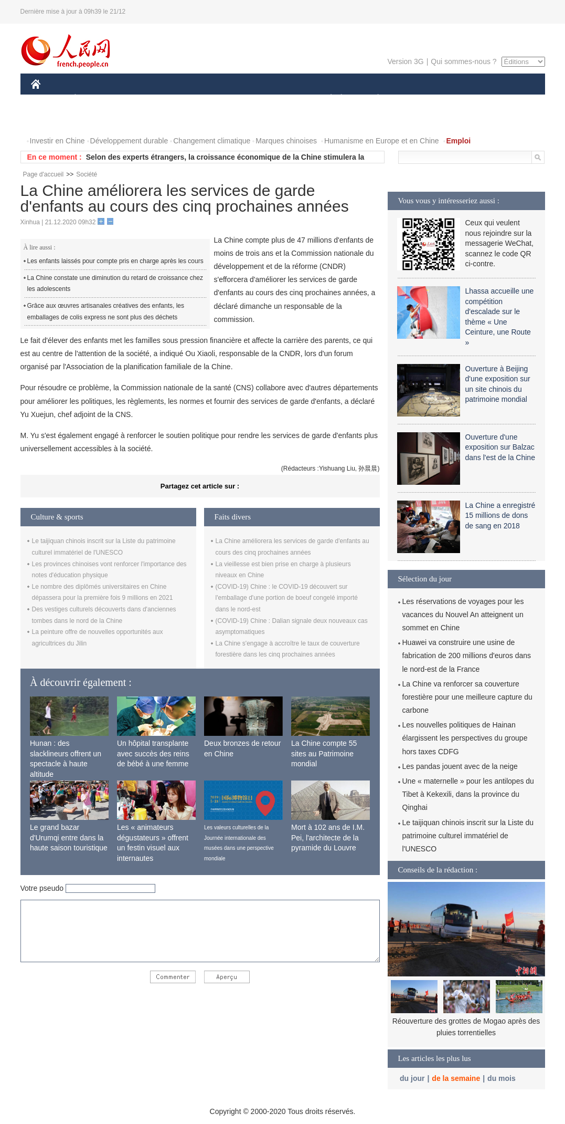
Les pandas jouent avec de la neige (460, 766)
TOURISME (459, 99)
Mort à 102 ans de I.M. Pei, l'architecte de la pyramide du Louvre (328, 837)
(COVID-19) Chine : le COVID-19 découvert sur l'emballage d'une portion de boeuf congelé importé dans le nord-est (287, 598)
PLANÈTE (372, 99)
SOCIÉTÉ (326, 99)
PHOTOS (52, 120)
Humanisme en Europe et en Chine (381, 141)
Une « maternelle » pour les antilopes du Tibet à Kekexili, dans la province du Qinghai (468, 794)
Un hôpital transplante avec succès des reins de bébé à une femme (153, 753)
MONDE (142, 99)
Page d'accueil (43, 174)
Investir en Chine (57, 141)
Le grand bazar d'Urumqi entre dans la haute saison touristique (69, 837)
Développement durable (129, 141)
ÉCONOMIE (94, 99)
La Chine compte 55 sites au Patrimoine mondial (324, 753)
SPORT (415, 99)
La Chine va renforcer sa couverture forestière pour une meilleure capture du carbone (467, 697)
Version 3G (405, 61)
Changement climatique (211, 141)
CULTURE (280, 99)
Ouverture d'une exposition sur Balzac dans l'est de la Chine (500, 447)
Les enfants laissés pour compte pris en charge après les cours (115, 261)
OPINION (508, 99)
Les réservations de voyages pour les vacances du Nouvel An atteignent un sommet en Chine (463, 614)
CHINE (49, 99)
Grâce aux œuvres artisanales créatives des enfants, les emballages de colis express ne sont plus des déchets (105, 311)
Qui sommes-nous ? (463, 61)
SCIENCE (232, 99)
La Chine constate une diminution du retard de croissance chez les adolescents (115, 283)
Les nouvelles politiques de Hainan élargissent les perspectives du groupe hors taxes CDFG (465, 738)
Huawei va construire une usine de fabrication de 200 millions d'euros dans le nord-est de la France (466, 655)
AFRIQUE (186, 99)
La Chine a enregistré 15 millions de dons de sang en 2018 (500, 515)
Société (86, 174)
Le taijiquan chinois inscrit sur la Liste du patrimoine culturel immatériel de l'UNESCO (468, 835)
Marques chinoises (286, 141)
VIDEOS (94, 120)
